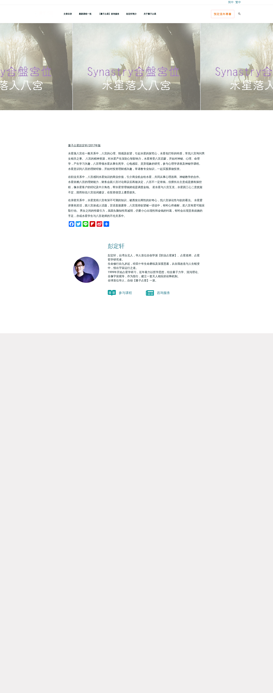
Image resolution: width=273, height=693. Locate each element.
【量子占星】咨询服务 (101, 14)
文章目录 (66, 14)
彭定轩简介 (121, 14)
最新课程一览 (81, 14)
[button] (222, 14)
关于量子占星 (137, 14)
